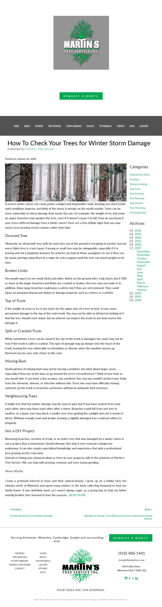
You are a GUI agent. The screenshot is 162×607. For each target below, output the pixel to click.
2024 (138, 237)
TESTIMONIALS (105, 126)
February (142, 286)
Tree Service (136, 202)
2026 (138, 230)
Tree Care (135, 188)
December (143, 251)
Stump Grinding (138, 183)
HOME (16, 126)
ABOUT (27, 126)
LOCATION (144, 126)
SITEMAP (43, 568)
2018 (138, 300)
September (144, 262)
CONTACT (121, 126)
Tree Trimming (137, 207)
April (140, 279)
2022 (138, 244)
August (141, 265)
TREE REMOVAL (54, 126)
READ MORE (77, 495)
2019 (138, 296)
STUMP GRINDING (73, 126)
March (141, 282)
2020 (138, 293)
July (139, 268)
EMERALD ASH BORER (19, 564)
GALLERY (90, 126)
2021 (138, 248)
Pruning (134, 179)
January (142, 289)
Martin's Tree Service (39, 149)
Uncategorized (138, 212)
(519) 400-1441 (131, 553)
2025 (138, 234)
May (139, 275)
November (143, 255)
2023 (138, 241)
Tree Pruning (137, 193)
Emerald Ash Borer (140, 174)
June (140, 272)
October (142, 258)
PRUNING (39, 126)
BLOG (132, 126)
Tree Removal (137, 198)
